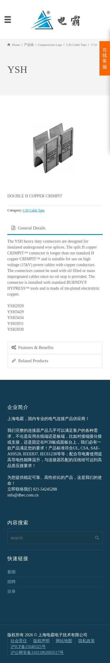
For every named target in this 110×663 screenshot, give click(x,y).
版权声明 (41, 641)
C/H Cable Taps (34, 210)
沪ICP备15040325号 (28, 646)
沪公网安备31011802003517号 (37, 652)
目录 (11, 591)
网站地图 (64, 641)
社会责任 (19, 641)
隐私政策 (86, 641)
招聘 (11, 582)
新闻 (11, 572)
